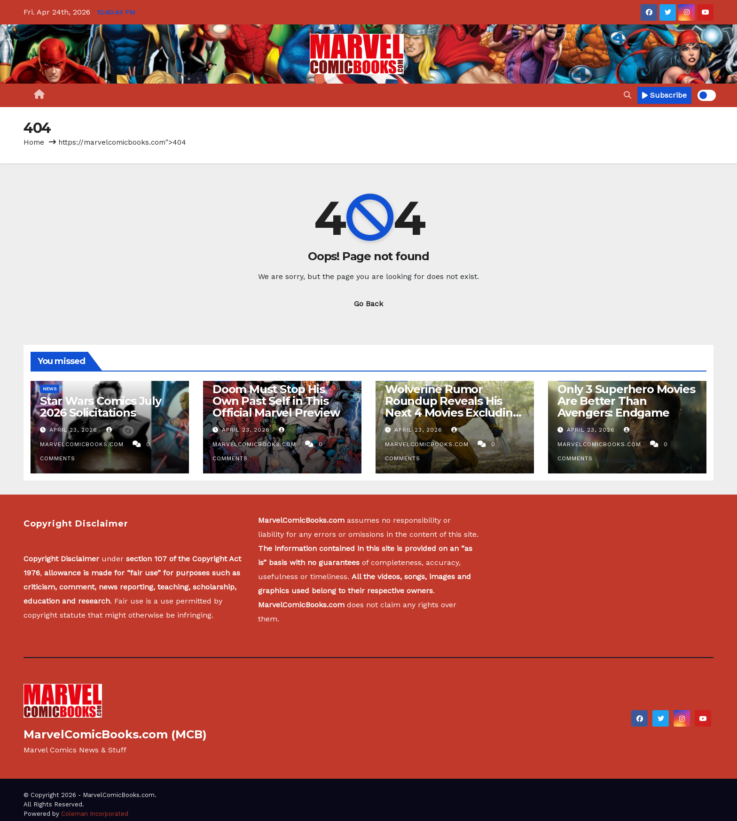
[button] (627, 95)
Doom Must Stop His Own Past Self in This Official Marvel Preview (275, 400)
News (49, 388)
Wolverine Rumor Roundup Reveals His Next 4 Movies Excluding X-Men (452, 406)
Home (34, 142)
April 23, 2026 (74, 429)
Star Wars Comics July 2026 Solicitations (100, 406)
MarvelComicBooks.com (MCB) (115, 734)
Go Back (368, 303)
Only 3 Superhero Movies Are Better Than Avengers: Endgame (626, 400)
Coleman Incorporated (94, 813)
